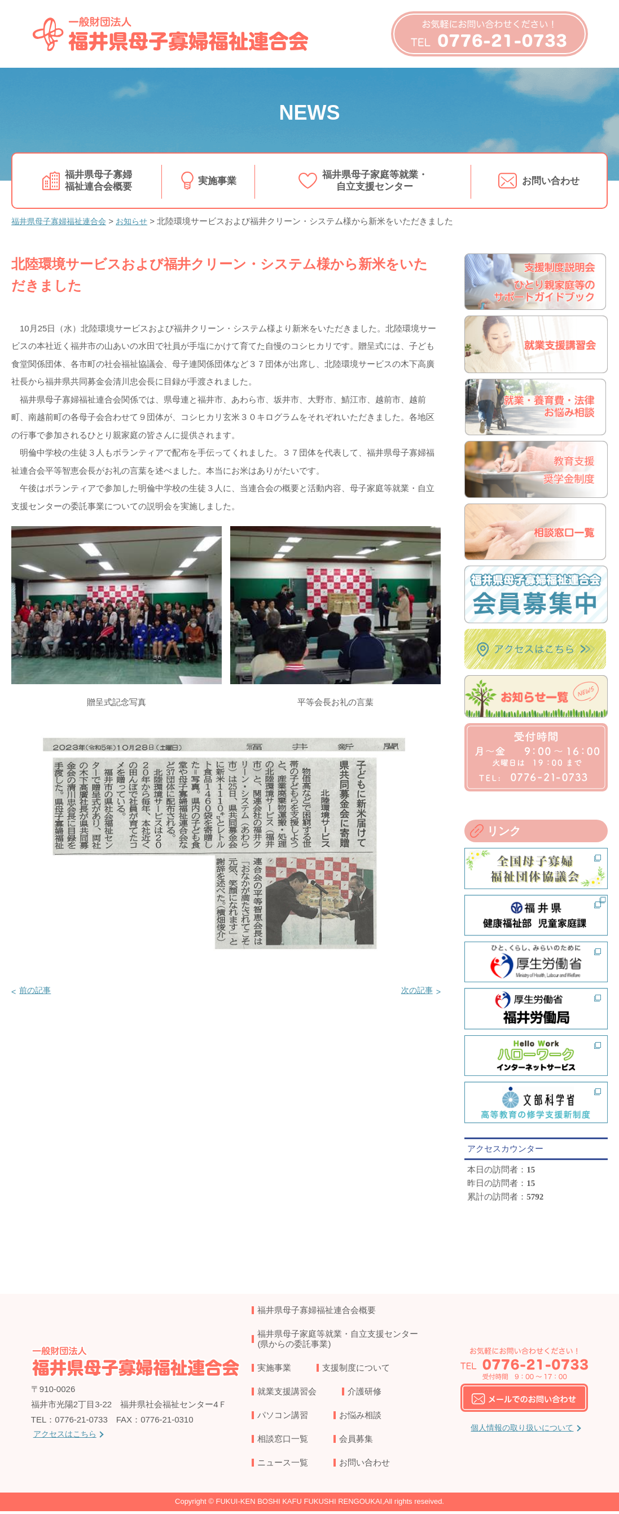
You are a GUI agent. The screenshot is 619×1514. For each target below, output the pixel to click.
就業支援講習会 (287, 1393)
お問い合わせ (550, 180)
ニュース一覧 (282, 1464)
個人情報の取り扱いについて (522, 1430)
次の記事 (415, 990)
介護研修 (364, 1393)
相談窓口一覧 (282, 1441)
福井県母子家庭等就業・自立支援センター (375, 180)
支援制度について (356, 1370)
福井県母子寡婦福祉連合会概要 (98, 180)
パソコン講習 (282, 1417)
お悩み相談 (360, 1417)
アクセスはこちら (67, 1436)
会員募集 (356, 1441)
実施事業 (217, 180)
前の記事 (37, 990)
